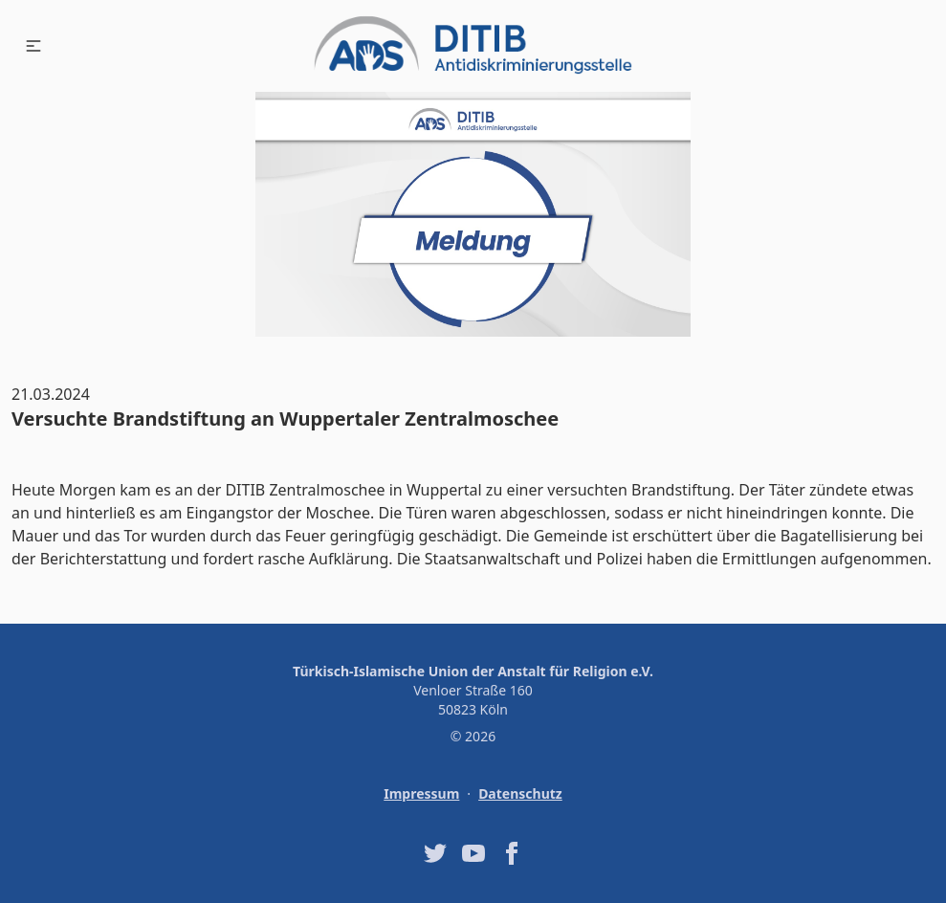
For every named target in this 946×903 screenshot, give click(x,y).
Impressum (421, 793)
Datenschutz (520, 793)
